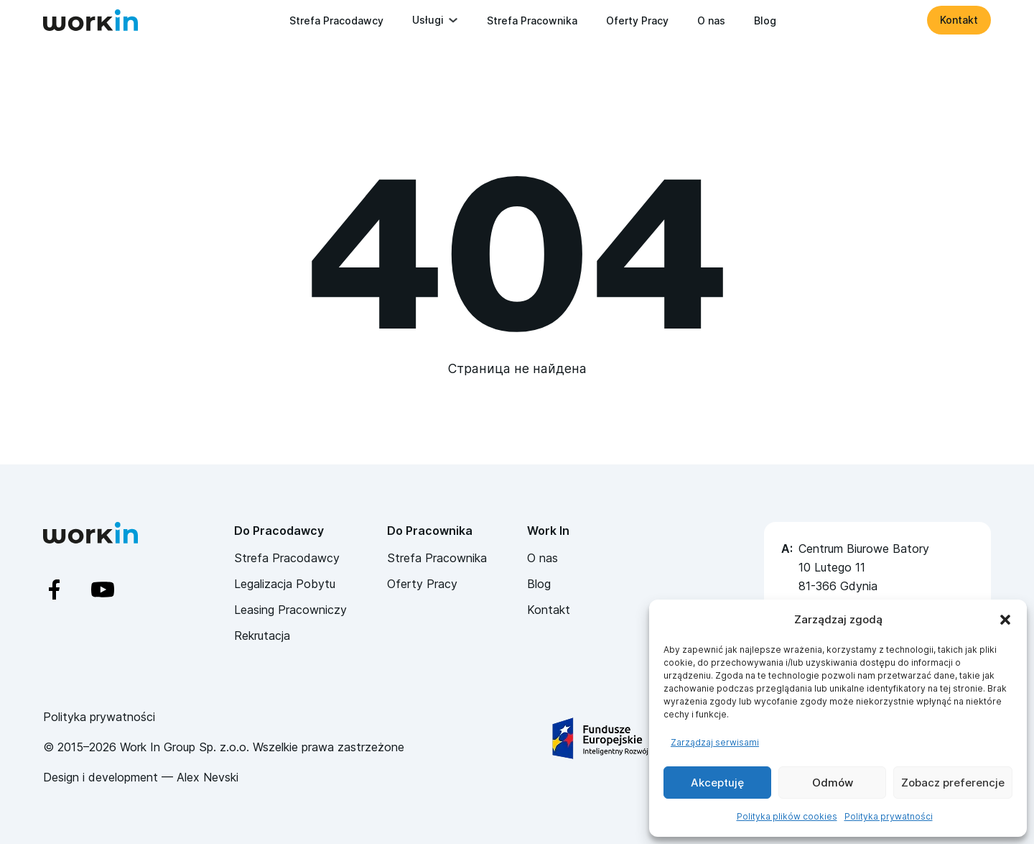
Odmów (832, 782)
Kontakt (959, 20)
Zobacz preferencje (953, 782)
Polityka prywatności (888, 816)
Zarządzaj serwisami (715, 742)
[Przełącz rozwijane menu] (453, 20)
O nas (711, 20)
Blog (765, 20)
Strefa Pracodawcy (336, 20)
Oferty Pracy (637, 20)
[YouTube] (115, 589)
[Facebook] (67, 589)
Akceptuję (717, 782)
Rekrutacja (262, 635)
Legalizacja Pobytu (284, 584)
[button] (1005, 620)
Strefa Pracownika (532, 20)
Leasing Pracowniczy (290, 609)
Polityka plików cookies (787, 816)
